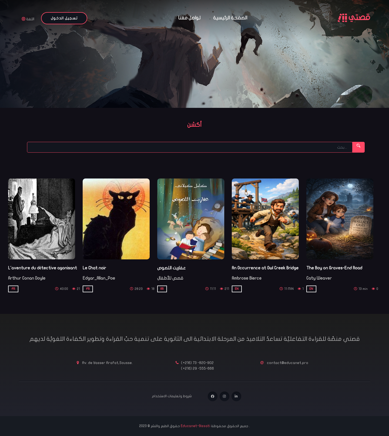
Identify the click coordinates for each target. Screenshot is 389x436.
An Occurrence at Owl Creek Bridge (265, 268)
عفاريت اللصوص (171, 268)
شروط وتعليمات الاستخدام (172, 396)
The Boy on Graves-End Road (334, 268)
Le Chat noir (94, 268)
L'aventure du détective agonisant (42, 268)
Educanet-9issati (196, 426)
